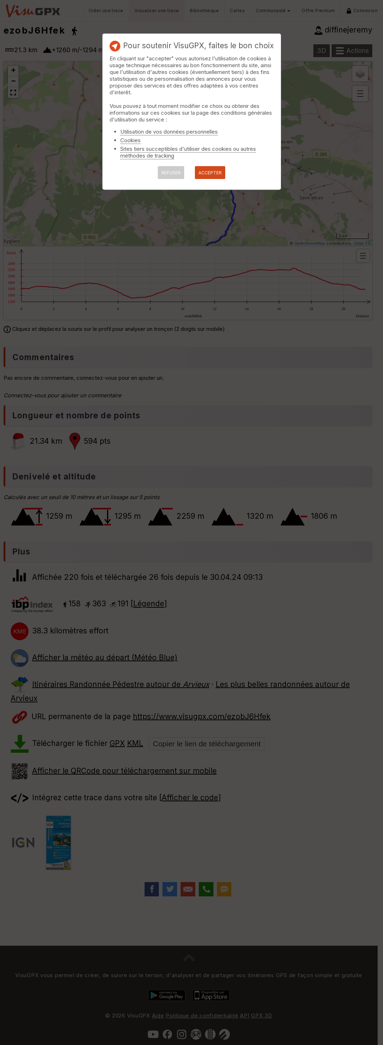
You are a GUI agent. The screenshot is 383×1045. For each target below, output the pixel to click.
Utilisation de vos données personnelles (169, 131)
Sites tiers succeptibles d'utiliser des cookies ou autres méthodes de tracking (188, 152)
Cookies (130, 140)
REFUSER (171, 172)
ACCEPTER (210, 172)
